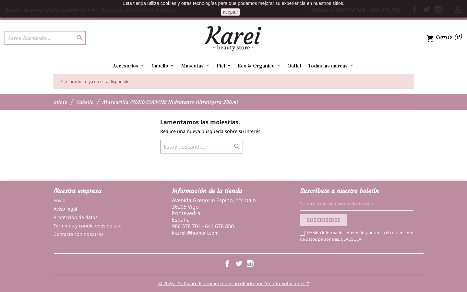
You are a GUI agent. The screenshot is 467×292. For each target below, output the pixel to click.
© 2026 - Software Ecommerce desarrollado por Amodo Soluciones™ (233, 283)
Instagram (250, 263)
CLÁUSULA (351, 239)
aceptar (230, 12)
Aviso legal (65, 209)
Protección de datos (76, 217)
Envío (60, 200)
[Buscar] (45, 38)
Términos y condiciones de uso (88, 226)
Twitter (239, 263)
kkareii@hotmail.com (195, 233)
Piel (224, 66)
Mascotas (195, 66)
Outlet (294, 66)
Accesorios (129, 66)
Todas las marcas (331, 66)
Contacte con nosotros (78, 234)
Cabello (163, 66)
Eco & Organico (259, 66)
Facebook (227, 263)
